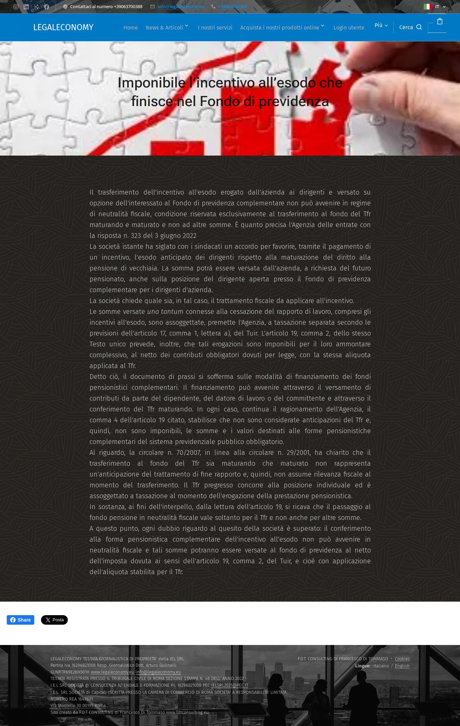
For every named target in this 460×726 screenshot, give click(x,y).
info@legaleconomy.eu (181, 6)
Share (20, 620)
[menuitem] (137, 27)
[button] (390, 27)
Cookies (402, 658)
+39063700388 (232, 6)
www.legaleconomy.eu (112, 671)
